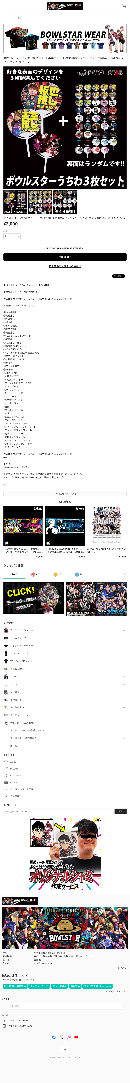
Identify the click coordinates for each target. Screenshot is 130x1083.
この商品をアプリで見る (65, 494)
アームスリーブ (18, 638)
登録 (120, 811)
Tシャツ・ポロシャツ (21, 661)
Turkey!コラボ (17, 669)
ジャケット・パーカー (21, 645)
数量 (5, 231)
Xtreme (14, 676)
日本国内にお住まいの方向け (65, 266)
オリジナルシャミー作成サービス (27, 730)
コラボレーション (19, 715)
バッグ (13, 684)
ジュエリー (16, 692)
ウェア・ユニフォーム (21, 630)
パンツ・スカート (19, 653)
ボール (13, 746)
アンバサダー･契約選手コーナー (27, 738)
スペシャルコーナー (20, 707)
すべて (14, 574)
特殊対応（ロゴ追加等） (22, 723)
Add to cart (65, 256)
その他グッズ (17, 699)
